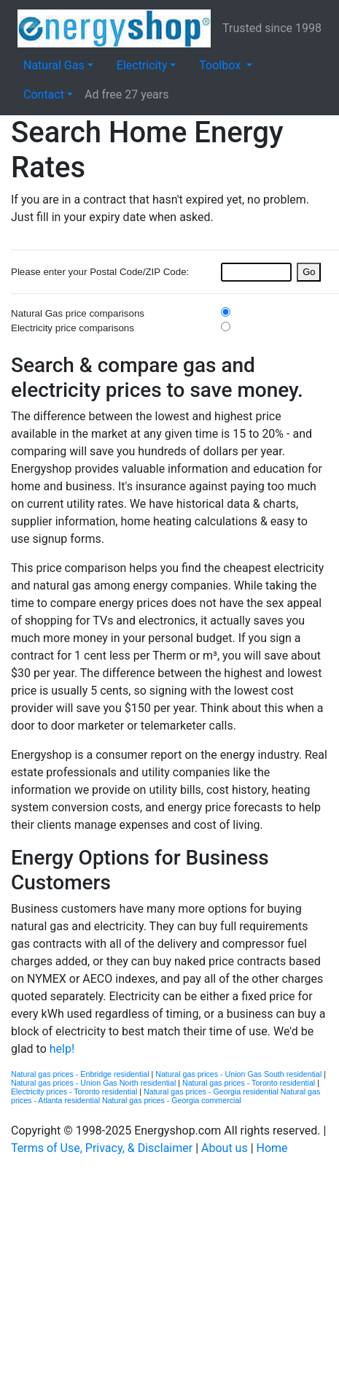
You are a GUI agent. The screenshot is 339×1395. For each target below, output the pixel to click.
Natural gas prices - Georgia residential (212, 1091)
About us (224, 1148)
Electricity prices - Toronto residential (75, 1091)
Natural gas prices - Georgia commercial (171, 1100)
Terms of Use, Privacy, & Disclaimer (101, 1148)
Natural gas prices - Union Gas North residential (94, 1082)
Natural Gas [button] (54, 65)
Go (309, 271)
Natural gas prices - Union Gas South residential (239, 1074)
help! (62, 1049)
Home (272, 1148)
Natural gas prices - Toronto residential (249, 1082)
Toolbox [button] (221, 65)
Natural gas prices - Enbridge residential (81, 1074)
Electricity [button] (142, 65)
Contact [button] (43, 94)
